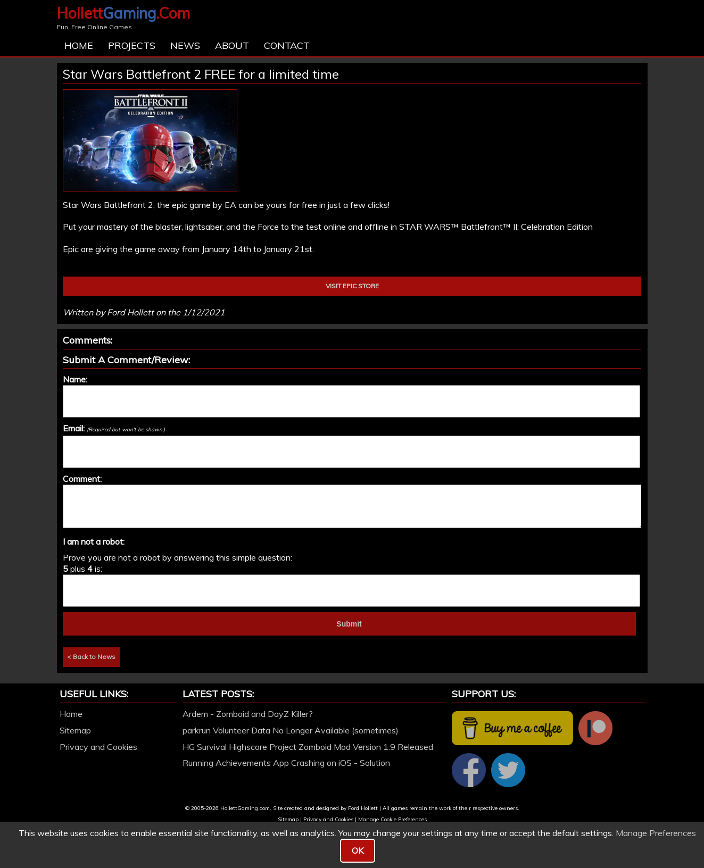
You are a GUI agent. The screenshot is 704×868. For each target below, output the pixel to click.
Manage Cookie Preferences (392, 819)
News (185, 45)
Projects (131, 45)
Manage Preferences (656, 833)
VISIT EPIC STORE (352, 286)
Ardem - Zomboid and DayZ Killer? (248, 713)
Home (78, 45)
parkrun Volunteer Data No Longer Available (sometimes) (291, 730)
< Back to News (91, 657)
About (232, 45)
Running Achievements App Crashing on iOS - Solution (286, 762)
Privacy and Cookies (98, 746)
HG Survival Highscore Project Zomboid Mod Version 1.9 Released (308, 746)
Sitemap (75, 730)
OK (357, 850)
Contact (287, 45)
